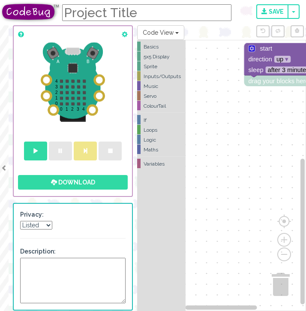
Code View (161, 32)
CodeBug (31, 12)
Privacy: (32, 214)
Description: (38, 251)
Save (272, 11)
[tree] (161, 105)
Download (73, 182)
